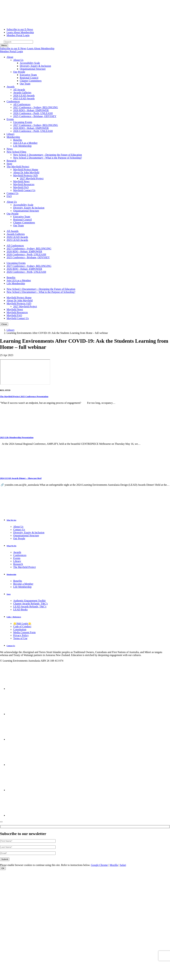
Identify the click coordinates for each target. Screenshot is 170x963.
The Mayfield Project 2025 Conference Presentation (24, 396)
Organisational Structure (33, 68)
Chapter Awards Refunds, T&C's (30, 603)
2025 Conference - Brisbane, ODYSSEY (34, 116)
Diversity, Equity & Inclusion (35, 65)
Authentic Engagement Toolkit (29, 600)
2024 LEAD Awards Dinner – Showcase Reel (21, 478)
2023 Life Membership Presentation (16, 437)
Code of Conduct (22, 626)
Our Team (25, 83)
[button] (10, 57)
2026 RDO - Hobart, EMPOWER (31, 110)
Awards (17, 552)
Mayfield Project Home (25, 169)
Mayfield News (21, 181)
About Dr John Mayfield (26, 172)
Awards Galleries (22, 92)
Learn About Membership (20, 32)
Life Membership (22, 145)
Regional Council (29, 77)
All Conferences (21, 104)
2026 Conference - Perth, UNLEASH (33, 113)
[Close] (1, 821)
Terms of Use (20, 638)
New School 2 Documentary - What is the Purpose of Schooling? (47, 157)
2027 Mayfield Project (32, 178)
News (10, 148)
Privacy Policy (21, 635)
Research (11, 160)
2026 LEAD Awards (24, 95)
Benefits (17, 140)
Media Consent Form (24, 632)
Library (11, 134)
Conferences (19, 555)
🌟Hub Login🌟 (22, 623)
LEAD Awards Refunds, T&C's (29, 606)
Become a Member (23, 583)
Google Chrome (99, 865)
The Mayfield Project (24, 567)
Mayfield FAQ (21, 187)
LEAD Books (20, 609)
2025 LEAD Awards (24, 98)
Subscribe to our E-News (20, 29)
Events (16, 558)
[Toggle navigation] (4, 45)
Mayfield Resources (23, 184)
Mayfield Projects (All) (25, 175)
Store (9, 163)
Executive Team (28, 74)
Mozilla (114, 865)
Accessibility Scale (30, 63)
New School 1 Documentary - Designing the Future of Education (47, 154)
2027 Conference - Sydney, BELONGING (35, 107)
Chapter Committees (31, 80)
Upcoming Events (22, 122)
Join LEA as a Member (25, 142)
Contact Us (12, 193)
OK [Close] (2, 868)
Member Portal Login (18, 35)
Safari (123, 865)
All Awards (19, 89)
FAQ (9, 196)
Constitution (19, 629)
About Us (18, 60)
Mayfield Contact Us (24, 190)
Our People (19, 71)
